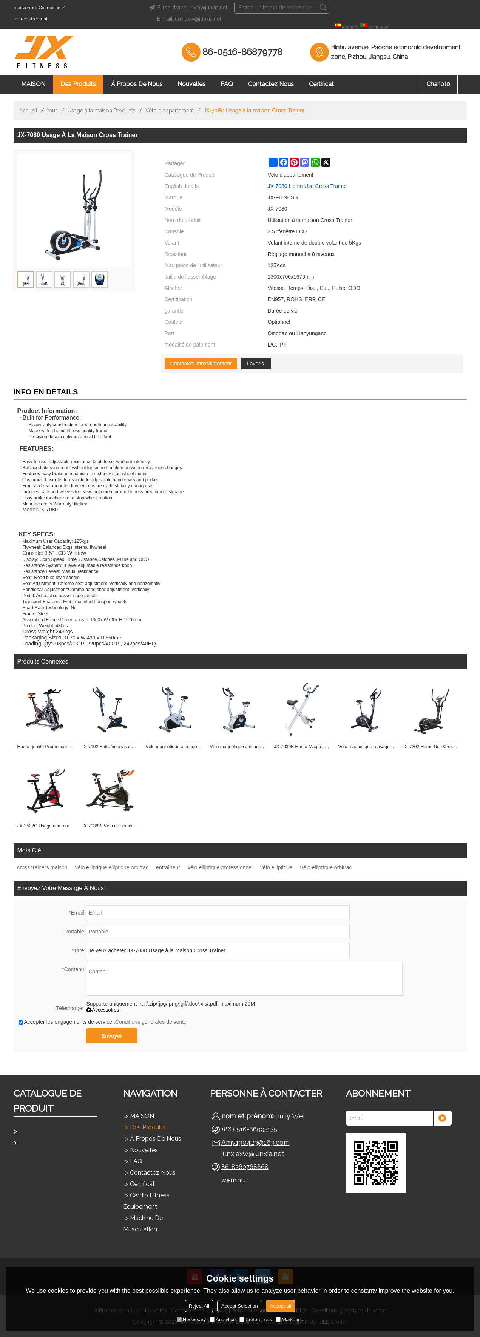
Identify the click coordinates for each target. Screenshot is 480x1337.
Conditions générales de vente (151, 1022)
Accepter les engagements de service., (103, 1022)
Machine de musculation (143, 1223)
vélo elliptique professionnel (220, 867)
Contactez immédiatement (201, 363)
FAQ (227, 84)
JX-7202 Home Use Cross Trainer (431, 746)
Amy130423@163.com (255, 1142)
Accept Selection (239, 1306)
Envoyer (111, 1036)
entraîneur (168, 867)
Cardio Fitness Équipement (146, 1201)
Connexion (49, 7)
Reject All (199, 1306)
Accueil (28, 111)
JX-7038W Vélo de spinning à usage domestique (110, 826)
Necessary (191, 1319)
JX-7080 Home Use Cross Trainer (307, 186)
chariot (438, 84)
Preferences (255, 1319)
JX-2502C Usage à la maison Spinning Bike (45, 826)
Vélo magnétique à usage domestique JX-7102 (366, 746)
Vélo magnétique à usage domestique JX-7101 (174, 746)
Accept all (280, 1306)
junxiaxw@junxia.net (252, 1154)
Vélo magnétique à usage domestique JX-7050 (238, 746)
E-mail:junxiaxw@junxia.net (189, 19)
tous (52, 111)
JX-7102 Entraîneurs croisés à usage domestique (110, 746)
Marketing (289, 1319)
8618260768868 (245, 1167)
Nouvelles (191, 84)
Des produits (78, 84)
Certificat (321, 84)
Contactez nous (271, 84)
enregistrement (31, 19)
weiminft (233, 1180)
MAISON (33, 84)
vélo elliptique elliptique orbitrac (112, 867)
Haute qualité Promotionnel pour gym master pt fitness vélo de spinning (45, 746)
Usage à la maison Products (102, 111)
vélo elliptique (276, 867)
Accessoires (102, 1010)
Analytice (223, 1319)
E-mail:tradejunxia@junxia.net (186, 7)
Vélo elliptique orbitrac (326, 867)
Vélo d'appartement (169, 111)
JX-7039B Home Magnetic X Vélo (302, 746)
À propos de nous (136, 84)
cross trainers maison (42, 867)
